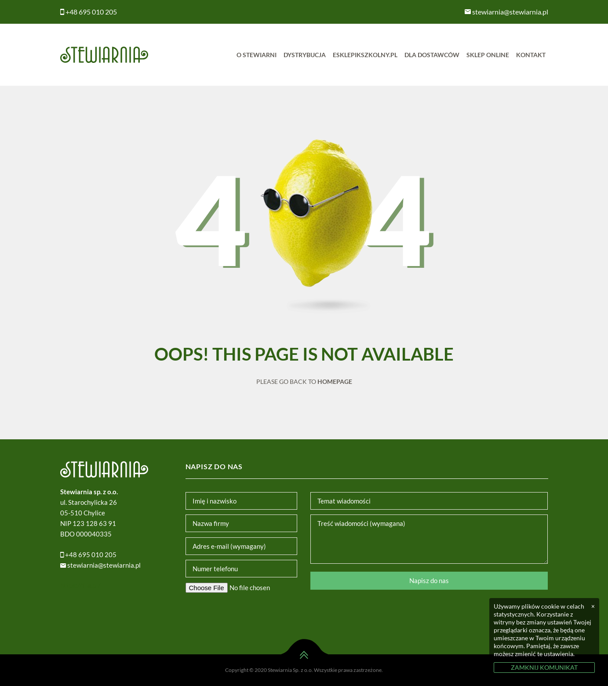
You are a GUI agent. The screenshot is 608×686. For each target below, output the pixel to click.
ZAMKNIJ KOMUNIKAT (544, 667)
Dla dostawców (431, 54)
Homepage (334, 381)
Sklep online (487, 54)
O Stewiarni (257, 54)
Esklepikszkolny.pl (365, 54)
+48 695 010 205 (88, 11)
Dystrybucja (305, 54)
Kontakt (531, 54)
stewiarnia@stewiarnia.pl (506, 11)
